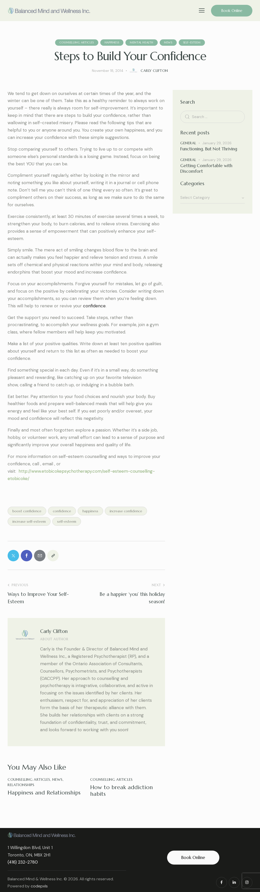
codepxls (39, 886)
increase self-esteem (29, 521)
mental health (141, 42)
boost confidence (26, 511)
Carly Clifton (54, 631)
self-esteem (66, 521)
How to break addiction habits (121, 790)
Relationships (21, 785)
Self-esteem (192, 42)
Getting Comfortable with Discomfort (206, 168)
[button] (202, 10)
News (168, 42)
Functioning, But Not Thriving (208, 149)
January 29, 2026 (217, 143)
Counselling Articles (76, 42)
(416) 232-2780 (23, 862)
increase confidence (126, 511)
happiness (90, 511)
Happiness (112, 42)
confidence (62, 511)
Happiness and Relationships (44, 792)
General (188, 143)
